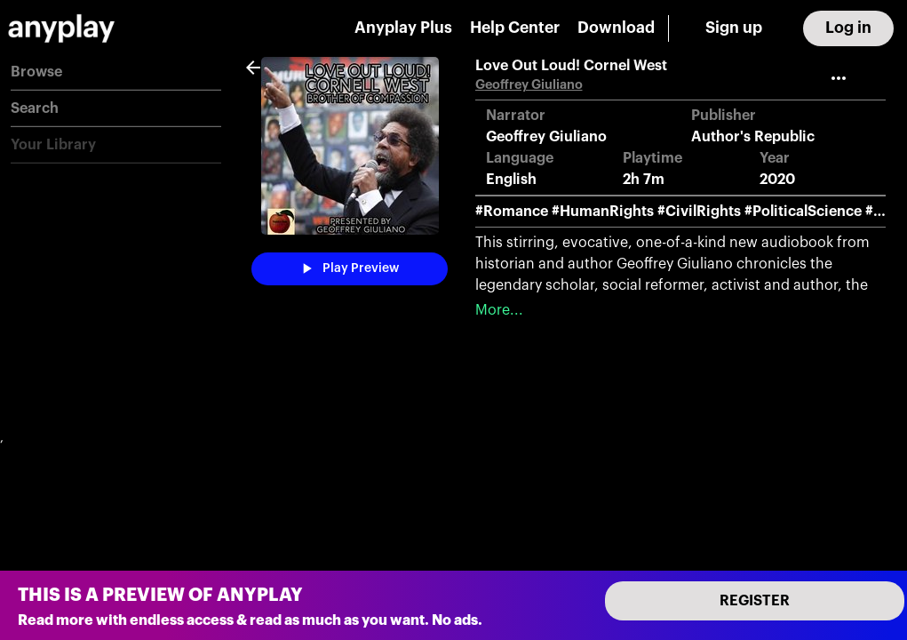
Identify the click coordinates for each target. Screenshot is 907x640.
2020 (777, 179)
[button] (116, 72)
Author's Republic (753, 137)
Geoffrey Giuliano (529, 85)
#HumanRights (603, 211)
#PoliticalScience (803, 211)
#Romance (511, 211)
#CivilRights (699, 211)
